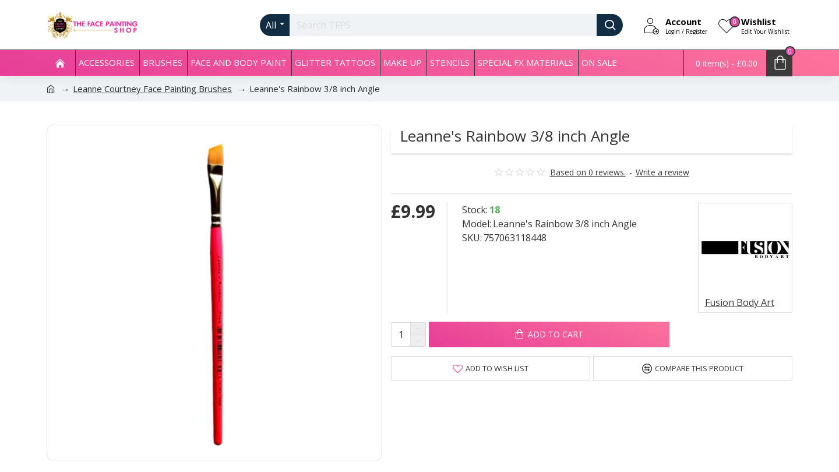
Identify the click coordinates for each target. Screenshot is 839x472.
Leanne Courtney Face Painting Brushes (152, 88)
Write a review (662, 172)
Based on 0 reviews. (588, 172)
